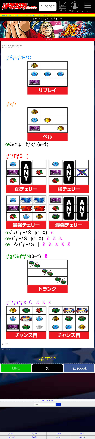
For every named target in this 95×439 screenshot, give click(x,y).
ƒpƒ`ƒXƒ (11, 434)
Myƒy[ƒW (75, 6)
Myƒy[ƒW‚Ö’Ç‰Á (47, 400)
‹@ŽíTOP (47, 359)
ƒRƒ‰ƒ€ (58, 434)
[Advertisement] (47, 386)
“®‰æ (82, 434)
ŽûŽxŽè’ (62, 6)
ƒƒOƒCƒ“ (47, 6)
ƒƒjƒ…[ (87, 6)
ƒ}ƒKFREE (82, 437)
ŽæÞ (58, 437)
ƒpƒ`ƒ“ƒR (34, 434)
